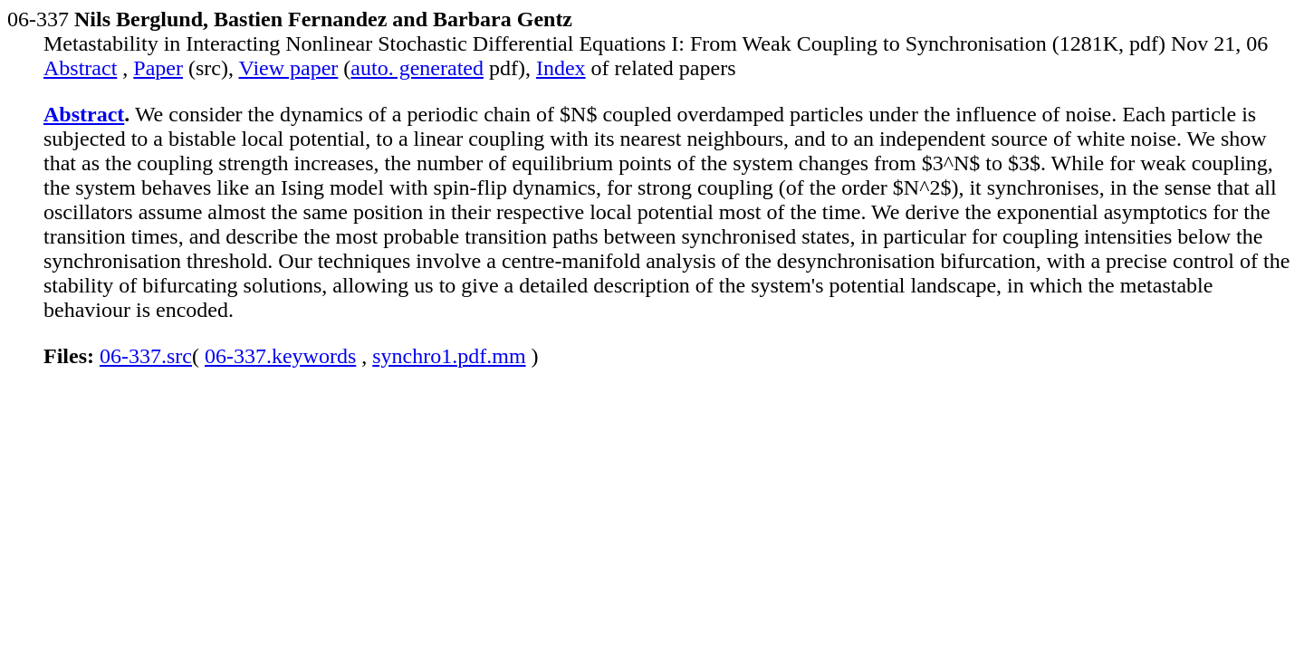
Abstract (80, 68)
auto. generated (417, 68)
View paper (289, 68)
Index (561, 68)
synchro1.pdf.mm (448, 356)
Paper (158, 68)
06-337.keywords (280, 356)
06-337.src (146, 356)
